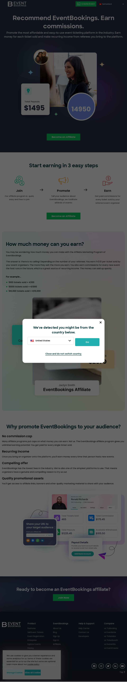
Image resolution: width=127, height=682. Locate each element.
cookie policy (32, 664)
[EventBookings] (17, 3)
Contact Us (84, 632)
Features (32, 628)
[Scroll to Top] (122, 672)
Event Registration (36, 636)
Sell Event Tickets (35, 632)
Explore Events (34, 644)
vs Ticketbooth (111, 640)
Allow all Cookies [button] (44, 672)
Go (87, 342)
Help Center (84, 628)
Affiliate (57, 644)
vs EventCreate (111, 648)
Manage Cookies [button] (18, 672)
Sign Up (56, 636)
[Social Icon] (93, 666)
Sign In (56, 640)
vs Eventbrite (110, 632)
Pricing (31, 648)
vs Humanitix (110, 644)
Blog (55, 632)
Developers (84, 636)
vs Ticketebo (110, 636)
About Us (57, 628)
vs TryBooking (110, 628)
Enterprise (32, 640)
